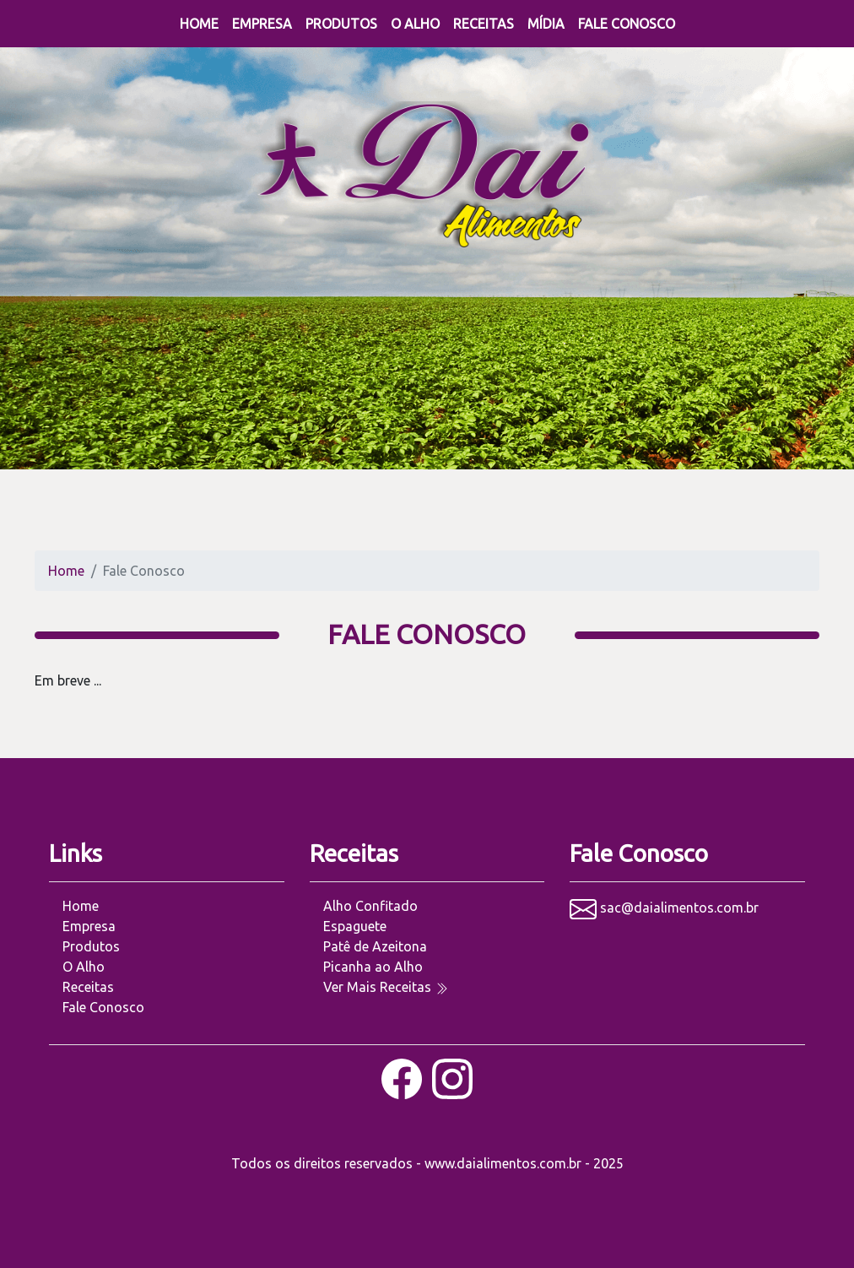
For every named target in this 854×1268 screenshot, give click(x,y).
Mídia (546, 23)
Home (199, 23)
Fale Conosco (626, 23)
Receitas (483, 23)
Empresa (262, 23)
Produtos (341, 23)
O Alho (415, 23)
